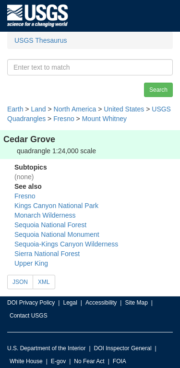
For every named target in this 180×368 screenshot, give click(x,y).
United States (124, 109)
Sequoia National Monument (56, 234)
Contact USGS (29, 315)
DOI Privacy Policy (31, 302)
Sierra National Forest (47, 254)
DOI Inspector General (123, 348)
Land (38, 109)
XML (44, 282)
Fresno (63, 119)
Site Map (136, 302)
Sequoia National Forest (50, 225)
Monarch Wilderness (45, 215)
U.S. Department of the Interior (46, 348)
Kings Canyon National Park (56, 205)
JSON (20, 282)
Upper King (31, 263)
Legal (70, 302)
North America (75, 109)
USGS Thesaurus (40, 40)
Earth (15, 109)
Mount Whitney (104, 119)
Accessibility (101, 302)
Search (158, 89)
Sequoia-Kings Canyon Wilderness (66, 244)
